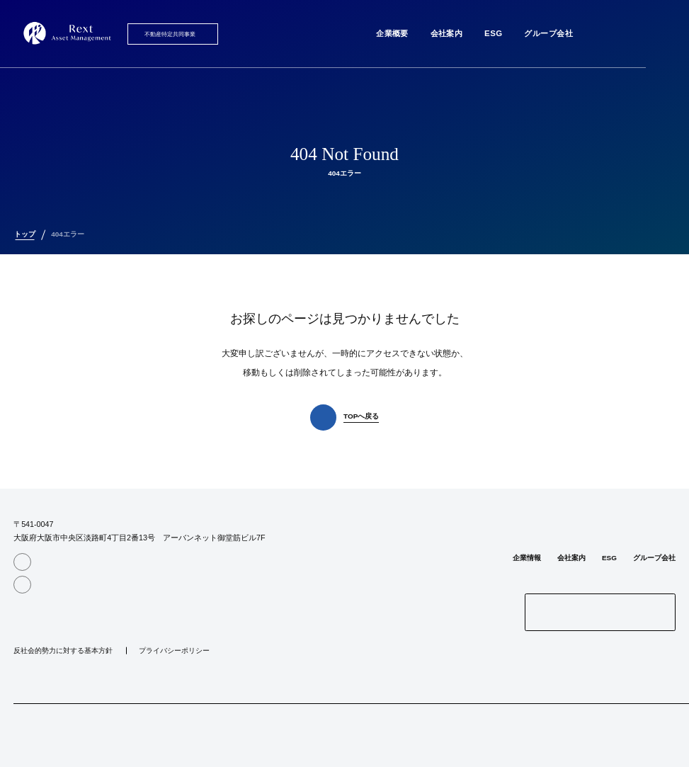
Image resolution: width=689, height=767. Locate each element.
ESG (493, 33)
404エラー (67, 234)
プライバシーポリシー (174, 650)
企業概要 (392, 33)
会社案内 (447, 33)
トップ (24, 234)
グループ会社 (548, 33)
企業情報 (527, 558)
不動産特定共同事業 (169, 34)
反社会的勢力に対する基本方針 (63, 650)
